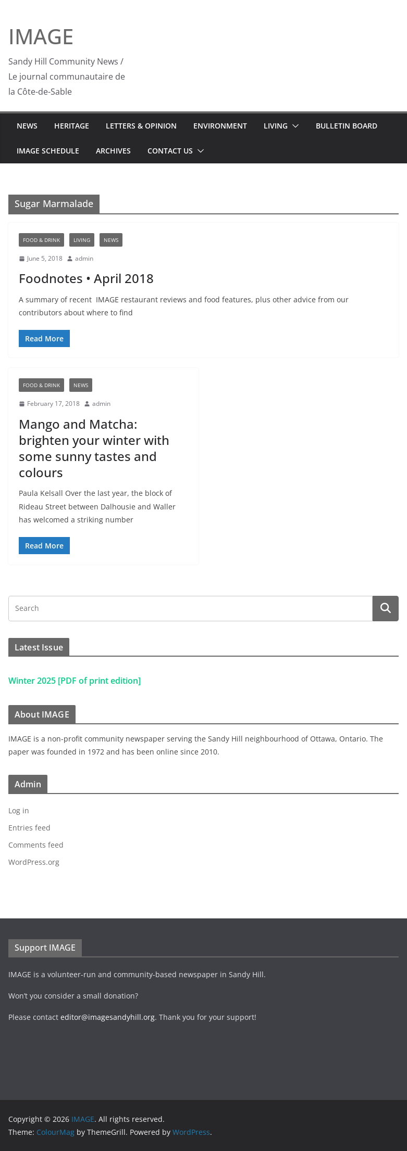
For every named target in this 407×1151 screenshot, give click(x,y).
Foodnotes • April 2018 (86, 278)
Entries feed (29, 828)
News (27, 126)
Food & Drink (41, 240)
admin (84, 258)
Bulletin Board (346, 126)
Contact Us (170, 151)
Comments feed (36, 845)
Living (276, 126)
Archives (113, 151)
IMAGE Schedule (48, 151)
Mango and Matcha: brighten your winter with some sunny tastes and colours (94, 448)
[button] (293, 126)
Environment (220, 126)
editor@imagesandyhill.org (107, 1017)
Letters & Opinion (141, 126)
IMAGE (40, 36)
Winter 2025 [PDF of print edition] (74, 680)
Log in (18, 810)
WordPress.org (33, 862)
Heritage (71, 126)
